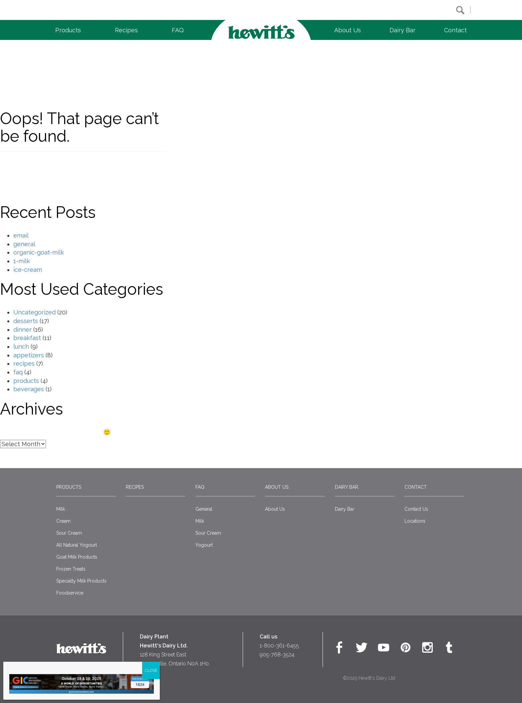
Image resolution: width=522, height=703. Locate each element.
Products (68, 30)
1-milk (21, 261)
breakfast (27, 337)
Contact (455, 30)
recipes (24, 363)
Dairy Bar (402, 30)
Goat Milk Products (76, 557)
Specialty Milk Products (81, 581)
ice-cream (27, 269)
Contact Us (416, 509)
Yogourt (204, 545)
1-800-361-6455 (279, 645)
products (26, 380)
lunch (21, 346)
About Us (347, 30)
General (203, 509)
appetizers (28, 355)
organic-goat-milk (38, 252)
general (24, 244)
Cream (63, 521)
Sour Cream (69, 533)
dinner (22, 329)
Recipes (126, 30)
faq (18, 372)
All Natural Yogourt (76, 545)
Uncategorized (34, 312)
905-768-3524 (277, 654)
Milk (60, 509)
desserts (25, 320)
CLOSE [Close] (151, 670)
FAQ (178, 30)
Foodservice (69, 593)
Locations (414, 521)
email (21, 235)
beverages (28, 389)
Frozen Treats (71, 569)
